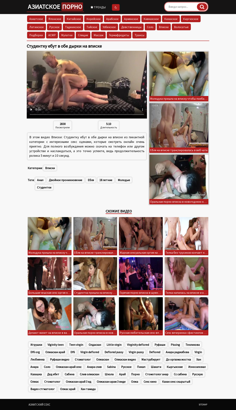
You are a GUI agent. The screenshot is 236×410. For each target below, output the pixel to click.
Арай (122, 374)
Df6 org (35, 352)
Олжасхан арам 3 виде (111, 381)
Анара (34, 367)
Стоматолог (52, 381)
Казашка (36, 374)
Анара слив (94, 367)
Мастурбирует (150, 359)
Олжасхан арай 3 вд (78, 381)
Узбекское (109, 27)
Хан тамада (88, 389)
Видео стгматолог (42, 389)
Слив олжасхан (89, 374)
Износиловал (197, 367)
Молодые (124, 180)
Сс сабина (180, 374)
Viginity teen (56, 344)
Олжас (34, 381)
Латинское (36, 27)
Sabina (111, 367)
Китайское (74, 19)
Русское (54, 27)
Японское (54, 19)
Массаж (98, 35)
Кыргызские (175, 367)
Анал (40, 180)
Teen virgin (76, 344)
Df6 (72, 352)
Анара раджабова (177, 352)
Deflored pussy (114, 352)
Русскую (197, 374)
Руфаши (160, 344)
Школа (109, 374)
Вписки (164, 27)
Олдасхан (95, 344)
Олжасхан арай (55, 352)
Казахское (171, 19)
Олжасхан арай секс (68, 367)
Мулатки (66, 35)
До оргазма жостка (178, 359)
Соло (150, 27)
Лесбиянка (37, 359)
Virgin (198, 352)
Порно (135, 374)
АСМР (52, 35)
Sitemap (203, 404)
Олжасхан (102, 359)
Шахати (156, 367)
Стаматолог (83, 359)
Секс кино (150, 381)
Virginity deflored (138, 344)
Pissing (175, 344)
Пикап (141, 367)
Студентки (44, 187)
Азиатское (55, 6)
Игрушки (36, 344)
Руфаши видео (59, 359)
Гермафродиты (119, 35)
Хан (198, 359)
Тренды (98, 7)
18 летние (105, 180)
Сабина (69, 374)
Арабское (112, 19)
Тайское (91, 27)
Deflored (154, 352)
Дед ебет (53, 374)
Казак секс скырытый (176, 381)
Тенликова (192, 344)
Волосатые (181, 27)
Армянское (131, 19)
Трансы (139, 35)
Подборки (36, 35)
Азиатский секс (39, 404)
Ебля (91, 180)
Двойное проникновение (65, 180)
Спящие (83, 35)
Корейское (93, 19)
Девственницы (131, 27)
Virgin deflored (89, 352)
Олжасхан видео (125, 359)
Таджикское (73, 27)
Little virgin (114, 344)
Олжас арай (67, 389)
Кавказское (151, 19)
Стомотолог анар (156, 374)
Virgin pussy (136, 352)
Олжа (134, 381)
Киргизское (190, 19)
